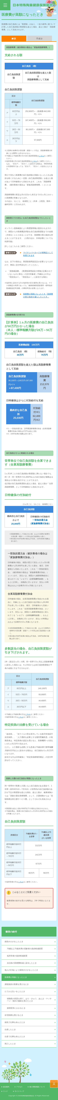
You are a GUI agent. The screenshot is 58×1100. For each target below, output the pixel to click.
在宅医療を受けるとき (14, 1015)
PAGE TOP (54, 1084)
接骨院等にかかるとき (16, 1008)
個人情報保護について (37, 1087)
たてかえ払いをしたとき (15, 991)
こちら (41, 156)
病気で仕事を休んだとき (15, 1022)
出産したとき (10, 1029)
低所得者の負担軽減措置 (17, 956)
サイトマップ (19, 1091)
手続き (39, 38)
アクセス (19, 1087)
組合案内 (6, 1087)
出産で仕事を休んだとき (15, 1036)
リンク (5, 1091)
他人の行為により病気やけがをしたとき (21, 970)
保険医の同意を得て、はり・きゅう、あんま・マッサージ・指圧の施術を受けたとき (29, 1000)
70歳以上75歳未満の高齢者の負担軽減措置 (25, 949)
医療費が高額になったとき (16, 977)
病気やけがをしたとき (14, 942)
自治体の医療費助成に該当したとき (22, 963)
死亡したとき (10, 1044)
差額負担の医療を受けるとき (17, 984)
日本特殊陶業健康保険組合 (32, 5)
